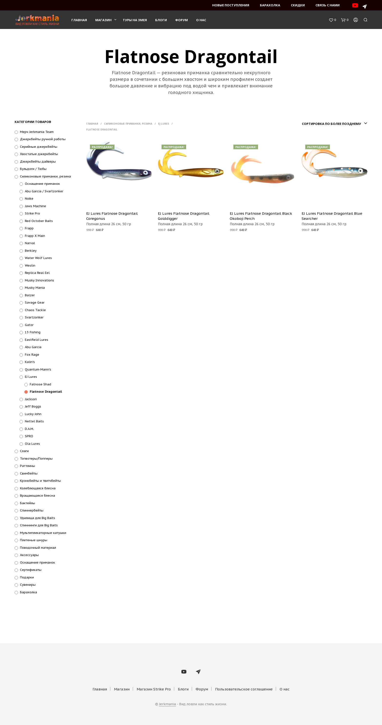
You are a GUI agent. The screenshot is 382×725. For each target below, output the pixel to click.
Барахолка (270, 5)
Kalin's (30, 362)
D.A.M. (29, 429)
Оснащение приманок (42, 184)
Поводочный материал (38, 548)
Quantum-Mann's (38, 369)
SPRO (29, 436)
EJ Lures (31, 377)
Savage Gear (35, 302)
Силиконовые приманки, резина (45, 176)
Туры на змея (135, 20)
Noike (29, 198)
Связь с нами (327, 5)
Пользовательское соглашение (244, 689)
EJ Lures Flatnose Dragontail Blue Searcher (332, 216)
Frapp (29, 228)
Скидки (298, 5)
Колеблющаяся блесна (38, 488)
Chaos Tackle (35, 310)
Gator (29, 325)
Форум (181, 20)
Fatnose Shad (40, 384)
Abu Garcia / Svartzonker (44, 191)
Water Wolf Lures (38, 258)
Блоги (161, 20)
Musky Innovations (39, 280)
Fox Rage (32, 355)
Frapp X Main (35, 236)
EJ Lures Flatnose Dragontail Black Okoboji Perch (261, 216)
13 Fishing (32, 332)
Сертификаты (30, 570)
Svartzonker (34, 317)
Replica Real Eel (37, 273)
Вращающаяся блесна (37, 495)
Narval (30, 243)
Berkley (31, 251)
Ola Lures (32, 444)
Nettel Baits (34, 421)
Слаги (24, 451)
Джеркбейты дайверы (38, 161)
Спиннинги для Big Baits (39, 525)
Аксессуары (29, 555)
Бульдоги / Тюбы (33, 169)
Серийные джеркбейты (38, 147)
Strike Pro (32, 213)
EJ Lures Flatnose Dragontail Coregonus (112, 216)
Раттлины (27, 466)
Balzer (30, 295)
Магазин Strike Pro (154, 689)
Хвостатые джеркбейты (39, 154)
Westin (30, 265)
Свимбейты (29, 473)
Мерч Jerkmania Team (37, 132)
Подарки (27, 577)
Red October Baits (39, 221)
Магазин (103, 20)
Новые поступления (230, 5)
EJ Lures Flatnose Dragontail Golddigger (183, 216)
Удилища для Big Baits (37, 518)
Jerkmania (167, 704)
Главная (79, 20)
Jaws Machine (35, 206)
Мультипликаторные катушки (43, 533)
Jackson (31, 399)
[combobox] (333, 123)
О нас (201, 20)
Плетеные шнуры (33, 540)
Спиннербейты (31, 510)
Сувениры (28, 585)
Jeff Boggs (33, 406)
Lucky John (33, 414)
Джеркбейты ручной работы (43, 139)
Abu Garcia (33, 347)
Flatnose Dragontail (46, 392)
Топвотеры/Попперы (36, 458)
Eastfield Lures (36, 340)
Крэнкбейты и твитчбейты (40, 481)
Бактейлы (27, 503)
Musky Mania (35, 288)
